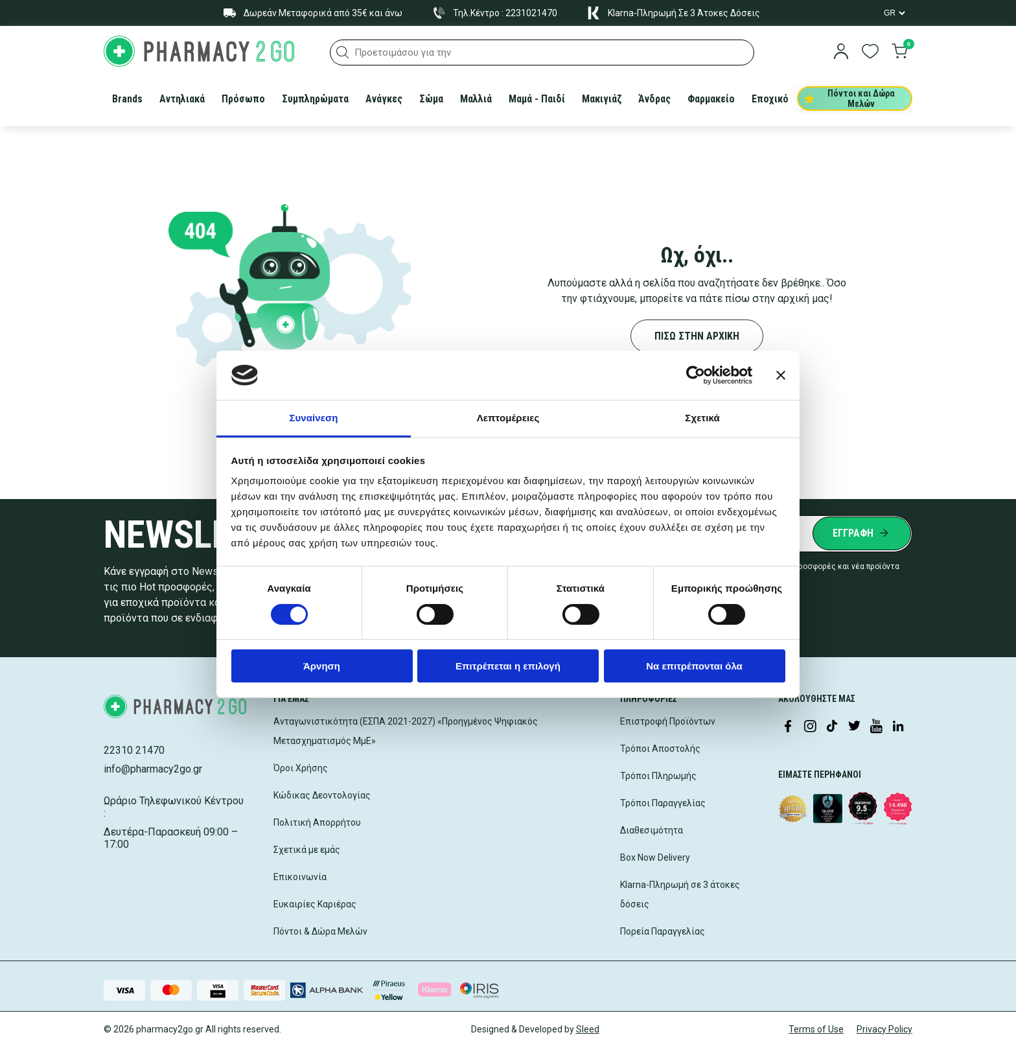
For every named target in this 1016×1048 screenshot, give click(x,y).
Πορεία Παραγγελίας (662, 931)
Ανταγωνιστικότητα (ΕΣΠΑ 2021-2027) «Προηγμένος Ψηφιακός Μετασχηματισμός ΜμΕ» (405, 731)
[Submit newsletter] (862, 533)
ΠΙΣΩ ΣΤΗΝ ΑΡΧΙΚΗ (696, 336)
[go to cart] (899, 52)
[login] (841, 52)
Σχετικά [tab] (702, 417)
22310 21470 (134, 750)
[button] (342, 52)
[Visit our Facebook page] (788, 727)
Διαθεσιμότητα (651, 830)
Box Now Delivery (655, 857)
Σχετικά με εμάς (306, 849)
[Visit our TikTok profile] (832, 727)
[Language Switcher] (893, 12)
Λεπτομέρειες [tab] (508, 417)
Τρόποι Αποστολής (660, 748)
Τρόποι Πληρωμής (658, 776)
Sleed (587, 1029)
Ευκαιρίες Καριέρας (314, 904)
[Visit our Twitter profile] (854, 727)
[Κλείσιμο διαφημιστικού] (780, 375)
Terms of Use (816, 1029)
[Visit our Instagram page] (810, 727)
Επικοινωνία (300, 877)
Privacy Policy (884, 1029)
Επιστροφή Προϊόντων (667, 721)
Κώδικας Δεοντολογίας (322, 795)
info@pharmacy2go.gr (153, 769)
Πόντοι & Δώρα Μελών (320, 931)
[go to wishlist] (870, 52)
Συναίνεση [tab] (313, 417)
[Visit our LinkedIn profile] (898, 727)
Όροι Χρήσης (300, 768)
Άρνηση (321, 665)
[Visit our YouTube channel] (876, 727)
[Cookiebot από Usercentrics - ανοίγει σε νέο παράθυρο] (695, 375)
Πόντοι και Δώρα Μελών (850, 98)
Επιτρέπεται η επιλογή (508, 665)
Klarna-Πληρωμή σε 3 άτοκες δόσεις (680, 894)
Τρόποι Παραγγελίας (663, 803)
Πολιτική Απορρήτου (317, 822)
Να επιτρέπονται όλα (694, 665)
